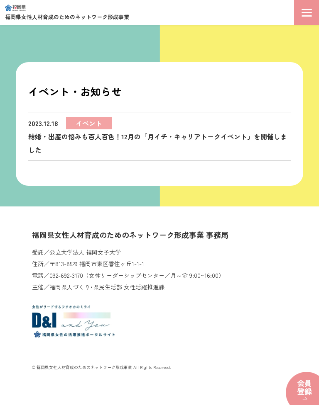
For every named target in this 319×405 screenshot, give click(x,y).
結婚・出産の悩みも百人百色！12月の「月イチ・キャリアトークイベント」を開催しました (157, 136)
